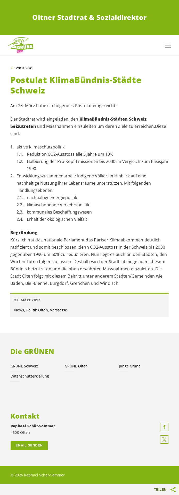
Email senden (29, 445)
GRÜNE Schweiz (24, 366)
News (19, 310)
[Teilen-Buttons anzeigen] (173, 489)
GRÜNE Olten (76, 366)
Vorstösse (24, 68)
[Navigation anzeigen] (168, 45)
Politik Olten (37, 310)
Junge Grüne (130, 366)
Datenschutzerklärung (30, 376)
